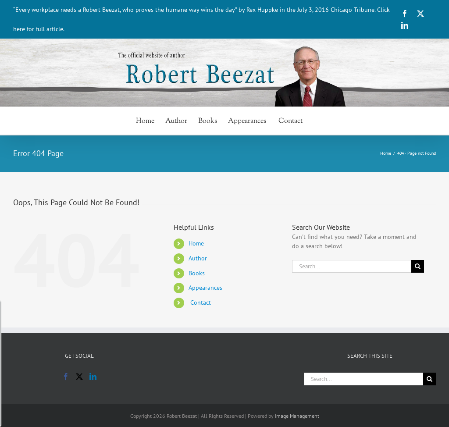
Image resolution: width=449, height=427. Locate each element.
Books (197, 273)
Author (198, 258)
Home (196, 243)
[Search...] (351, 266)
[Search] (417, 266)
